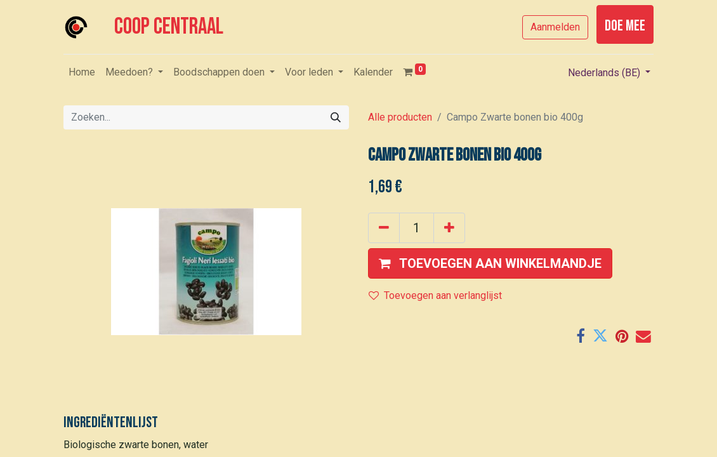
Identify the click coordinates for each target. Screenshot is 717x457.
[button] (490, 263)
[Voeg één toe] (449, 228)
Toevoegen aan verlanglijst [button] (435, 295)
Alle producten (400, 117)
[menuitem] (81, 72)
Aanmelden (555, 27)
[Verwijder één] (384, 228)
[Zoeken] (335, 117)
